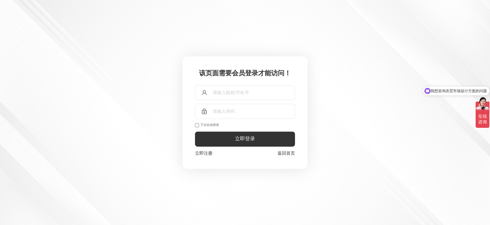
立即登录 (245, 139)
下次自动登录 (209, 125)
